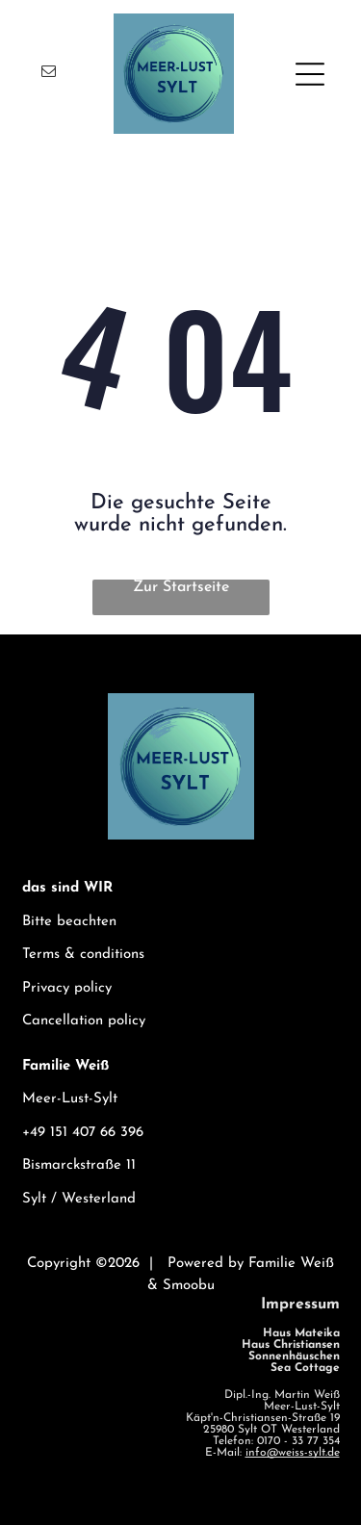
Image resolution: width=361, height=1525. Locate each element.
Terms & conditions (83, 954)
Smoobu (189, 1286)
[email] (49, 74)
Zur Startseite (181, 587)
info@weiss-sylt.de (292, 1453)
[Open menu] (310, 74)
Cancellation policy (83, 1021)
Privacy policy (67, 988)
